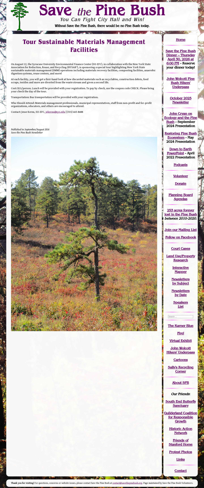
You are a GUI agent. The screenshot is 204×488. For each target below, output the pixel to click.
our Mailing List (184, 230)
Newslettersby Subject (181, 281)
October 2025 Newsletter (180, 100)
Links (180, 459)
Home (180, 40)
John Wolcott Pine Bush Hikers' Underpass (181, 83)
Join (168, 230)
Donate (180, 183)
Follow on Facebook (180, 237)
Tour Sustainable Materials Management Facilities (84, 46)
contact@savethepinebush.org (127, 483)
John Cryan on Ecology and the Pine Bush (180, 118)
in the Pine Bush (180, 212)
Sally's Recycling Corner (180, 369)
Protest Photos (180, 452)
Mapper (181, 272)
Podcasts (180, 165)
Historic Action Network (180, 431)
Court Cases (180, 248)
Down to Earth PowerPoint (179, 151)
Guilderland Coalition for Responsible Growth (180, 417)
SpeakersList (180, 304)
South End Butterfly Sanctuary (180, 403)
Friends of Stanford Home (180, 442)
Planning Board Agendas (181, 197)
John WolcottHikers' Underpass (180, 350)
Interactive (180, 268)
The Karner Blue (180, 326)
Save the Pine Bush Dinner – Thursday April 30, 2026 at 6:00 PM (181, 57)
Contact (181, 471)
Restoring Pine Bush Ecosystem (181, 135)
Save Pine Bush (102, 10)
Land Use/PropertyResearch (180, 258)
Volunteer (180, 176)
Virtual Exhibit (181, 341)
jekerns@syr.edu (55, 111)
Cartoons (181, 360)
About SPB (180, 383)
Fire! (180, 333)
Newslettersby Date (181, 293)
